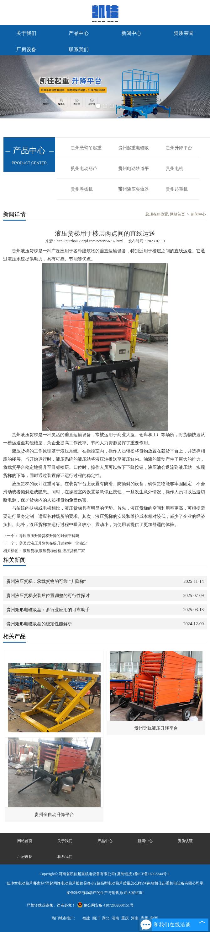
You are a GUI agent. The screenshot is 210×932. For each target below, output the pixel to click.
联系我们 (79, 49)
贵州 (144, 918)
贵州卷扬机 (82, 189)
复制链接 (124, 874)
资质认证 (185, 841)
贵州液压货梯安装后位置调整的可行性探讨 (48, 595)
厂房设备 (26, 49)
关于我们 (26, 33)
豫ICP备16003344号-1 (152, 874)
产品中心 (79, 33)
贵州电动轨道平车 (133, 172)
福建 (86, 918)
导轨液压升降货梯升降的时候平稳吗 (48, 536)
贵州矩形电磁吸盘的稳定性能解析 (39, 624)
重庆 (125, 918)
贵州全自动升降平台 (54, 814)
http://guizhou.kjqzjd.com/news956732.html (90, 241)
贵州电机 (174, 168)
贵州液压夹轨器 (133, 189)
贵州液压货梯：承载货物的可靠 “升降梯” (46, 581)
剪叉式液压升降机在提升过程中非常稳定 (52, 543)
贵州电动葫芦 (84, 168)
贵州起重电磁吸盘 (133, 151)
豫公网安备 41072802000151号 (105, 905)
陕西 (154, 918)
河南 (135, 918)
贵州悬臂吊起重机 (86, 151)
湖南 (115, 918)
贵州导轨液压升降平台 (156, 728)
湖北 (105, 918)
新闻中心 (131, 33)
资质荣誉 (184, 33)
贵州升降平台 (179, 147)
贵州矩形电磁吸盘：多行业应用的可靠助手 (48, 609)
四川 (96, 918)
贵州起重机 (177, 189)
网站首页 (177, 214)
